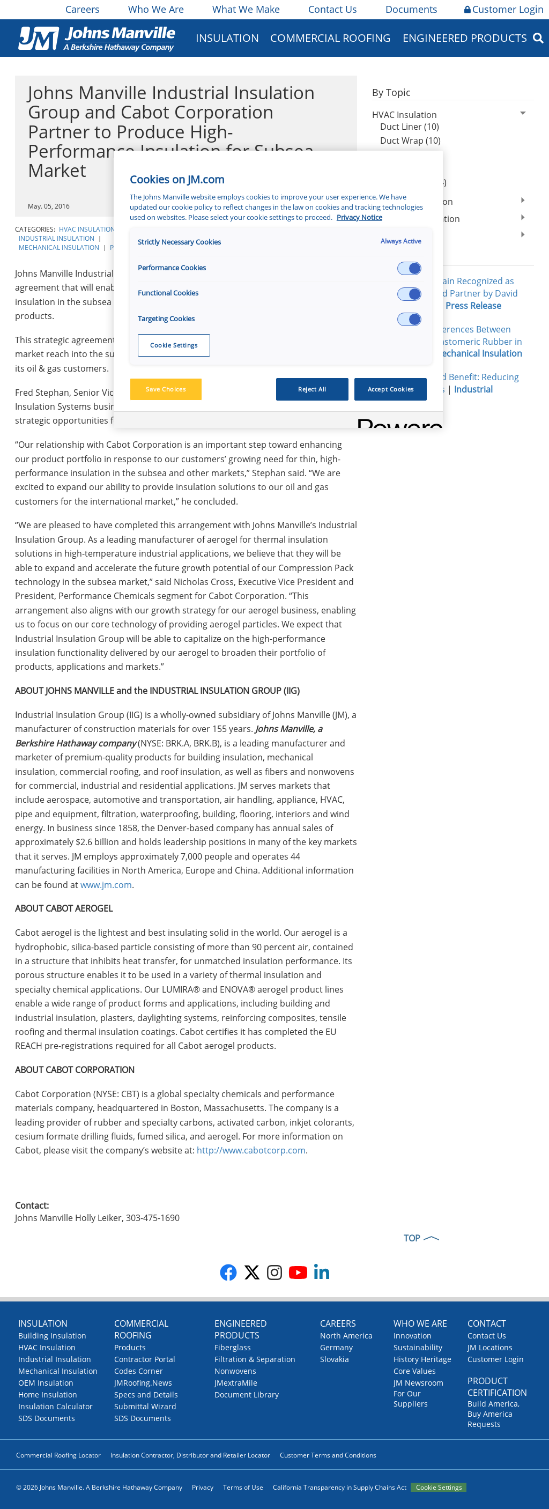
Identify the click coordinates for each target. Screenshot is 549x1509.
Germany (336, 1347)
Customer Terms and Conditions (328, 1455)
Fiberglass (232, 1347)
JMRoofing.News (143, 1383)
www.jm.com (106, 885)
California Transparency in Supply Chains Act (339, 1487)
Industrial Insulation (56, 238)
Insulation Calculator (55, 1406)
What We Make (245, 9)
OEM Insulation (45, 1383)
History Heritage (422, 1359)
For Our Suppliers (411, 1398)
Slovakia (334, 1359)
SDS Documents (46, 1418)
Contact (487, 1323)
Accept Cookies (391, 389)
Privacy (202, 1487)
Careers (82, 9)
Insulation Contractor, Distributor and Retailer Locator (190, 1455)
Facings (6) (401, 168)
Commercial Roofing (330, 38)
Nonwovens (235, 1371)
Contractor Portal (144, 1359)
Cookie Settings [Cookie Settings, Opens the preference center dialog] (174, 345)
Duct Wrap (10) (410, 140)
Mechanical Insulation (59, 247)
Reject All (312, 389)
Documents (410, 9)
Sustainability (418, 1347)
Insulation (227, 38)
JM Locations (490, 1347)
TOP (412, 1238)
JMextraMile (235, 1383)
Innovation (413, 1335)
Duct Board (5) (409, 154)
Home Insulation (47, 1394)
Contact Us (332, 9)
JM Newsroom (418, 1383)
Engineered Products (465, 38)
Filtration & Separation (254, 1359)
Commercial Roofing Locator (58, 1455)
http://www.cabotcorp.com (251, 1150)
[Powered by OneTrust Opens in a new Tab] (396, 421)
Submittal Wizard (145, 1406)
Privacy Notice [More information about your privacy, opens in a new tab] (359, 217)
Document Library (246, 1394)
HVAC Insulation (87, 229)
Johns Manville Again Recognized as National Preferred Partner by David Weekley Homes (445, 293)
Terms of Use (243, 1487)
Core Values (415, 1371)
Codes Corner (138, 1371)
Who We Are (155, 9)
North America (346, 1335)
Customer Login (504, 9)
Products (130, 1347)
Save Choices (166, 389)
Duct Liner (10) (409, 126)
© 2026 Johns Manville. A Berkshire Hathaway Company (99, 1487)
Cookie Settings (439, 1487)
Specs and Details (146, 1394)
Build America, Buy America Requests (494, 1414)
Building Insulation (52, 1335)
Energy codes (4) (413, 182)
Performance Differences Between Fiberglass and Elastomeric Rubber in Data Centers (447, 341)
